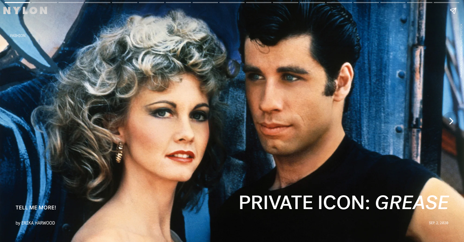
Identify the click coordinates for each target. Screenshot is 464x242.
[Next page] (451, 121)
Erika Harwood (38, 223)
